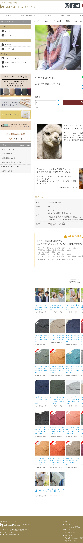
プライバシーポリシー (10, 166)
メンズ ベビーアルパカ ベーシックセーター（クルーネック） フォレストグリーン (42, 369)
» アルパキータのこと (70, 524)
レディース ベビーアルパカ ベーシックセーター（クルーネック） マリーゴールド (42, 461)
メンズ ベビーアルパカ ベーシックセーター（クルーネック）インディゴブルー (73, 338)
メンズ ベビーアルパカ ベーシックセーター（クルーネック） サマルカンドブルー (73, 369)
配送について (65, 15)
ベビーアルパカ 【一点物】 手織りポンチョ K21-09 (42, 491)
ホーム (8, 15)
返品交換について (8, 158)
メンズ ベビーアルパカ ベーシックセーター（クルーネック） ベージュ (57, 337)
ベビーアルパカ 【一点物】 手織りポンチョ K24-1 (72, 307)
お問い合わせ (7, 171)
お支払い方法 (7, 154)
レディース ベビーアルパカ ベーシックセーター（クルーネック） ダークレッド (57, 430)
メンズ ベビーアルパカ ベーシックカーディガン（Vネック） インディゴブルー (42, 400)
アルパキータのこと (28, 15)
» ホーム (66, 521)
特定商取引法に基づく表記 (12, 162)
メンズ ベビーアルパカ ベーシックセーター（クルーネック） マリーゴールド (57, 369)
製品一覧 (48, 15)
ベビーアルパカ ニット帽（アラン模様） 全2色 (57, 307)
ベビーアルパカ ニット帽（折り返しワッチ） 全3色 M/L (42, 307)
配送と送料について (9, 149)
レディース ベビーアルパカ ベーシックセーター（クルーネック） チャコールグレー (42, 430)
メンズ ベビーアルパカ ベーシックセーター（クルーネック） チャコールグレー (42, 338)
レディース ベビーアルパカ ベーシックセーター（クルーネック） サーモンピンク (72, 430)
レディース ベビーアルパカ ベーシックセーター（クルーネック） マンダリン (57, 461)
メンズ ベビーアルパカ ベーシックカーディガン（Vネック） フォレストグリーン (57, 400)
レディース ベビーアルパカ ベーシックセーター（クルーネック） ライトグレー (72, 400)
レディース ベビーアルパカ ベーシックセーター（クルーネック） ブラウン (72, 461)
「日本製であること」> (68, 187)
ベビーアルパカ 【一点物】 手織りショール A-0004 (57, 491)
